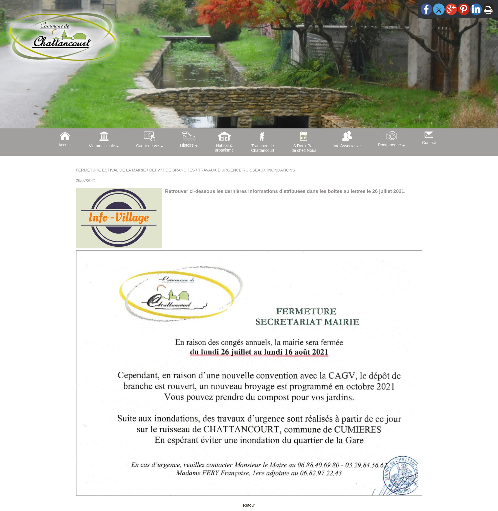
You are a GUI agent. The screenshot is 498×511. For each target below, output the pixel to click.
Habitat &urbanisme (224, 147)
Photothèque (389, 145)
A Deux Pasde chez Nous (304, 148)
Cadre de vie (147, 145)
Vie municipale (102, 145)
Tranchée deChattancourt (262, 148)
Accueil (65, 145)
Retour (249, 505)
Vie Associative (347, 145)
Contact (429, 142)
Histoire (187, 145)
